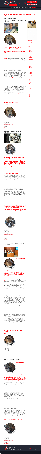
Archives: (28, 46)
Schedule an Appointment (32, 4)
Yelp (14, 448)
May (29, 64)
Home (11, 7)
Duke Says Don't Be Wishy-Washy (13, 360)
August (30, 60)
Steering (29, 34)
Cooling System (30, 36)
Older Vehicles (30, 39)
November (30, 57)
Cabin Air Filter (6, 127)
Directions (26, 7)
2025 (28, 54)
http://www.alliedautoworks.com (8, 124)
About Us (20, 7)
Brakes (29, 38)
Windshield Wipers (6, 443)
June (29, 79)
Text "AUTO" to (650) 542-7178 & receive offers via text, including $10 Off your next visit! (32, 2)
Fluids (4, 355)
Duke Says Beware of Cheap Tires (13, 131)
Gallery (30, 7)
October (30, 58)
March (30, 50)
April (29, 65)
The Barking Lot (34, 7)
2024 (28, 70)
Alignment (29, 37)
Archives (18, 12)
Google (12, 448)
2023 (28, 86)
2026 (28, 48)
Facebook (10, 448)
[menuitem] (11, 7)
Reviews (23, 7)
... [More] (28, 102)
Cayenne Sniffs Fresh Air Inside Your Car (15, 20)
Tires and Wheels (6, 239)
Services (14, 7)
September (31, 59)
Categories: (29, 18)
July (29, 61)
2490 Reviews (14, 1)
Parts (28, 41)
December (30, 56)
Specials (17, 7)
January (30, 52)
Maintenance (30, 40)
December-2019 (24, 12)
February (30, 51)
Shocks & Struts (30, 42)
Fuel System (29, 30)
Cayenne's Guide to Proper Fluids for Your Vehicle (14, 244)
